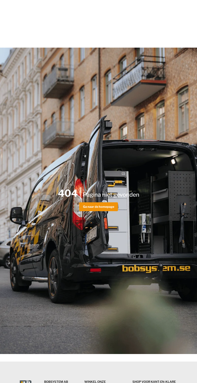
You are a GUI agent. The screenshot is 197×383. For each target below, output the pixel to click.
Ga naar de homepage (98, 207)
